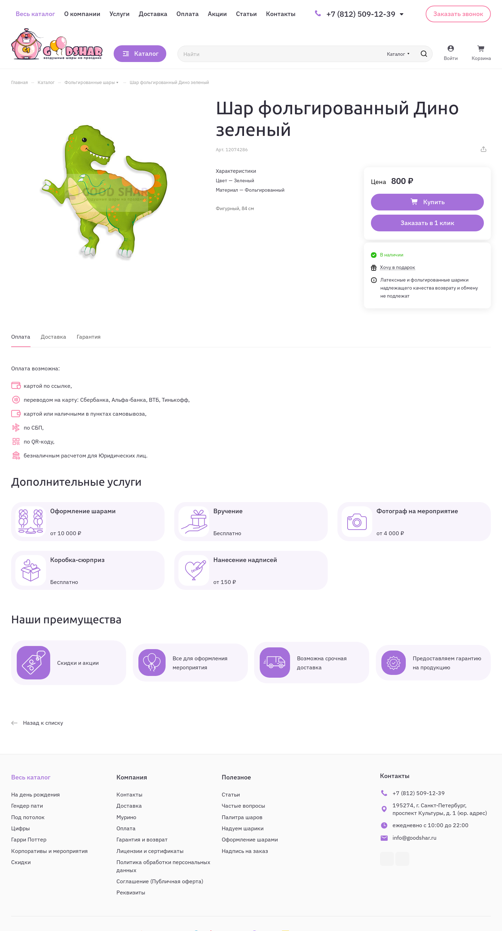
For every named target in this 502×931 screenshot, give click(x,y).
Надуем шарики (243, 828)
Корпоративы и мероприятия (49, 850)
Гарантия (89, 336)
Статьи (231, 794)
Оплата (20, 336)
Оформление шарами (250, 839)
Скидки (21, 862)
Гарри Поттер (28, 839)
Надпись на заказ (245, 850)
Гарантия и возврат (142, 839)
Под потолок (28, 817)
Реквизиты (130, 892)
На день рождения (35, 794)
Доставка (53, 336)
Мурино (126, 817)
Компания (131, 777)
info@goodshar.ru (414, 837)
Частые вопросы (243, 805)
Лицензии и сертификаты (150, 850)
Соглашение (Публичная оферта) (159, 881)
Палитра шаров (242, 817)
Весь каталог (31, 777)
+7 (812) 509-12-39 (360, 14)
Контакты (129, 794)
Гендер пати (27, 805)
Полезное (236, 777)
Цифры (20, 828)
